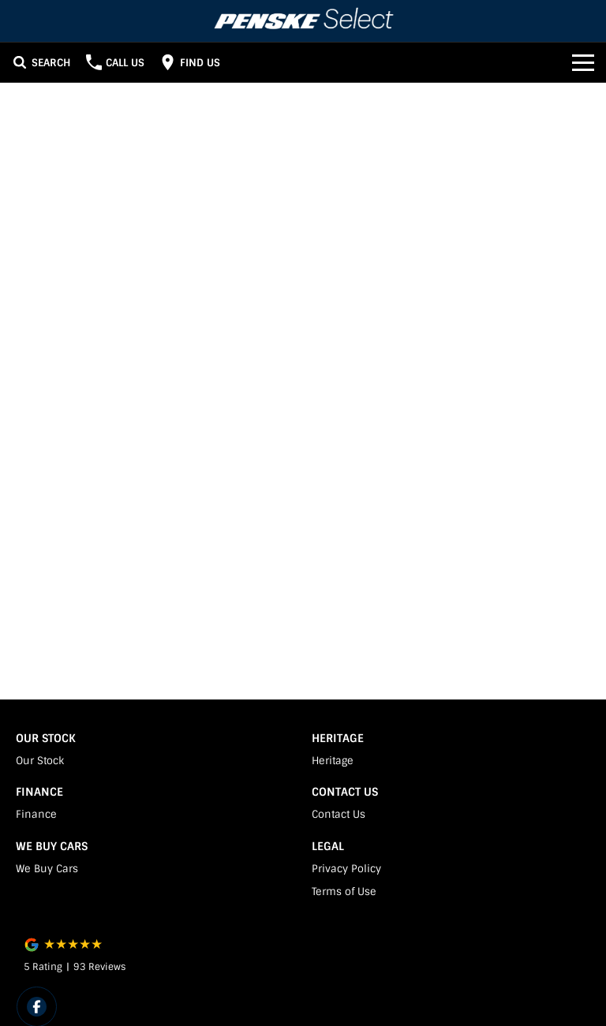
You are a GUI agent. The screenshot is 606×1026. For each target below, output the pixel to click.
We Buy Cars (47, 868)
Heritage (333, 760)
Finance (36, 814)
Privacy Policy (346, 868)
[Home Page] (303, 21)
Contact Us (338, 814)
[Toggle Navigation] (583, 62)
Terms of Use (344, 891)
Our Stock (40, 760)
